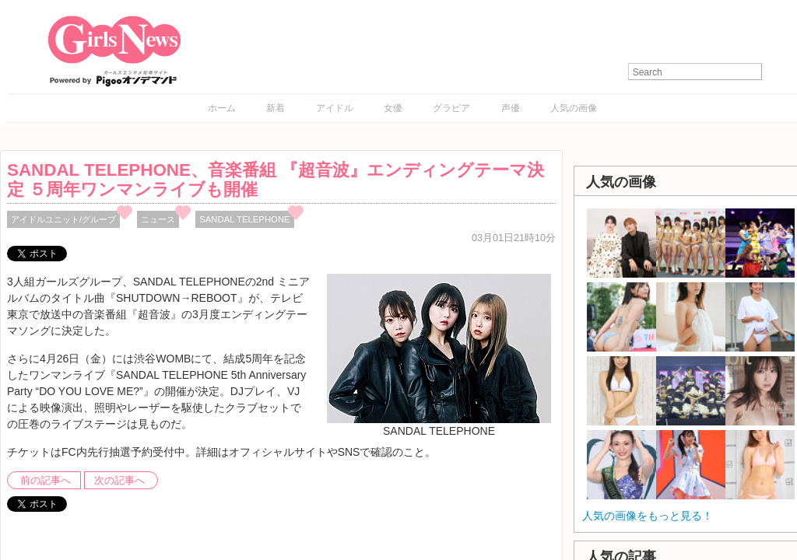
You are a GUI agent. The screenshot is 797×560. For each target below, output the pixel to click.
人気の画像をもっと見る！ (647, 515)
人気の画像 (573, 108)
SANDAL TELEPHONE (244, 219)
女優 (393, 108)
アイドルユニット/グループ (63, 219)
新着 (275, 108)
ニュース (158, 219)
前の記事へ (45, 480)
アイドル (334, 108)
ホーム (222, 108)
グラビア (451, 108)
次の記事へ (119, 480)
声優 (510, 108)
